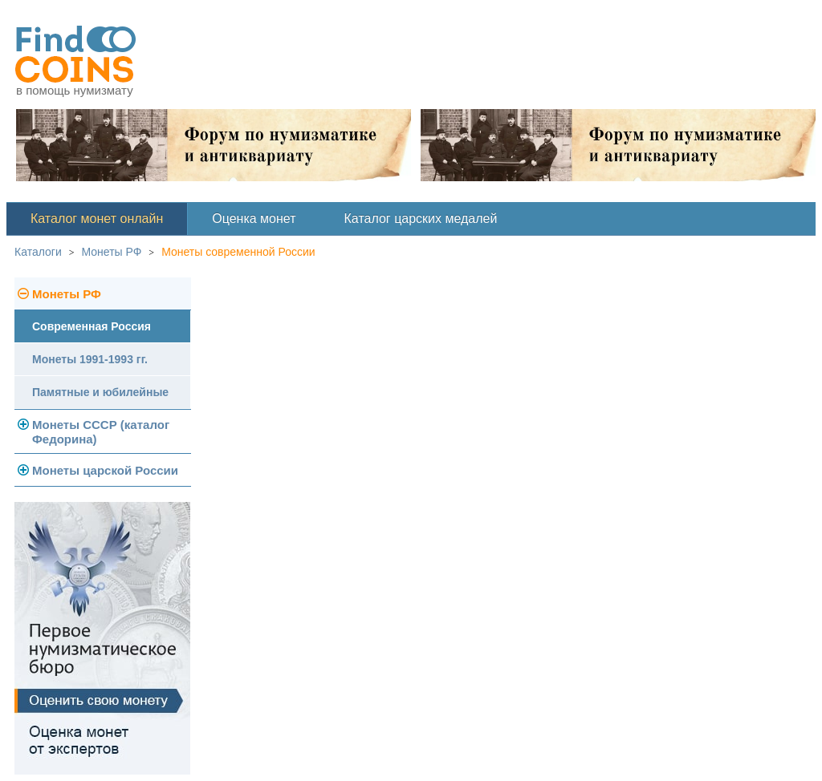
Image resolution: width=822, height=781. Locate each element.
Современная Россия (91, 326)
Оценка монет (253, 218)
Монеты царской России (105, 470)
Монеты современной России (238, 251)
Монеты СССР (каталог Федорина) (100, 432)
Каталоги (38, 251)
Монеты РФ (112, 251)
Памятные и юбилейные (100, 392)
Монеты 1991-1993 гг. (90, 359)
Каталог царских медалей (421, 218)
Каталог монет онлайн (97, 218)
